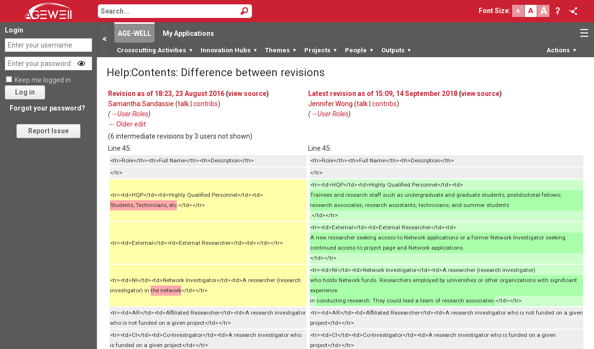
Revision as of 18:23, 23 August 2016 (166, 93)
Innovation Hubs (229, 50)
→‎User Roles (129, 114)
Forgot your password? (47, 108)
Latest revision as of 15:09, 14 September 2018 (382, 93)
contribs (205, 104)
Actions (562, 50)
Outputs (396, 50)
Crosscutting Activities (155, 50)
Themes (281, 50)
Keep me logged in (43, 80)
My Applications (188, 33)
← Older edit (127, 124)
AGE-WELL (134, 33)
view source (247, 93)
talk (183, 104)
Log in (25, 92)
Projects (321, 50)
